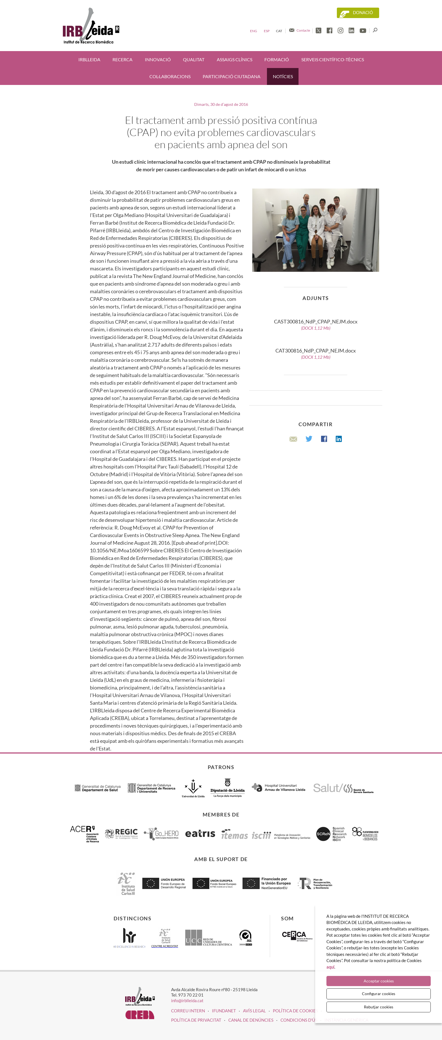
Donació (363, 12)
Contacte (303, 30)
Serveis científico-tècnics (332, 59)
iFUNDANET (224, 1010)
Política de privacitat (196, 1020)
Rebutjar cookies (378, 1006)
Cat (279, 31)
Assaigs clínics (234, 59)
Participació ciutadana (231, 76)
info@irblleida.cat (187, 1000)
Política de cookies (295, 1010)
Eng (253, 31)
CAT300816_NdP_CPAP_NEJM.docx (315, 353)
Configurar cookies (378, 993)
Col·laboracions (170, 76)
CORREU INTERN (188, 1010)
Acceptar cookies (379, 980)
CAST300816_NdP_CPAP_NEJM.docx (315, 324)
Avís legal (254, 1010)
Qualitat (193, 59)
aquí (330, 966)
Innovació (158, 59)
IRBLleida (89, 59)
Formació (276, 59)
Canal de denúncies (250, 1020)
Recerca (122, 59)
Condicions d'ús (298, 1020)
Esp (266, 31)
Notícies (283, 76)
